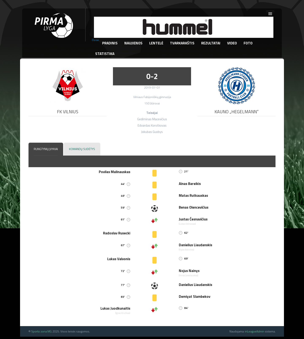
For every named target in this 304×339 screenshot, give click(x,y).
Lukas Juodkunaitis (115, 308)
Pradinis (110, 43)
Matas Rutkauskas (193, 195)
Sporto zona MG (41, 331)
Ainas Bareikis (190, 183)
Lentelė (156, 43)
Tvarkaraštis (182, 43)
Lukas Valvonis (118, 259)
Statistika (104, 53)
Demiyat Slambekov (194, 296)
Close (95, 40)
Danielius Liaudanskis (195, 245)
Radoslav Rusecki (116, 233)
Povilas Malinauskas (114, 172)
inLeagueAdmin (254, 331)
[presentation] (45, 149)
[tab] (45, 149)
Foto (248, 43)
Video (232, 43)
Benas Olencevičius (193, 207)
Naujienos (133, 43)
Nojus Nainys (189, 270)
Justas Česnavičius (193, 219)
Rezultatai (210, 43)
